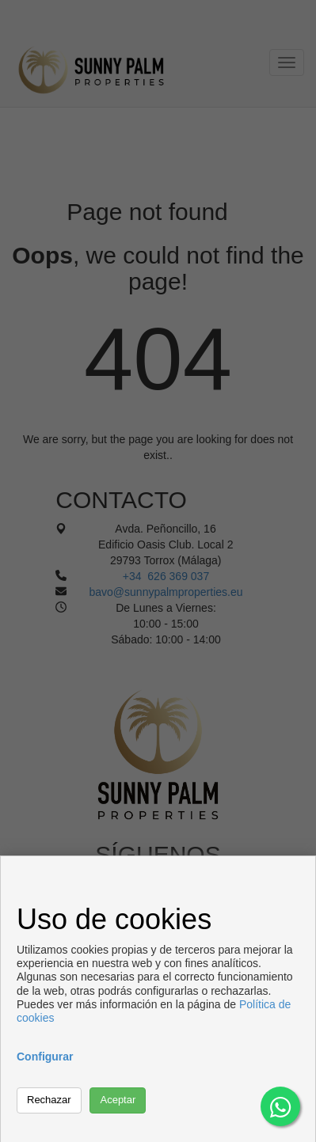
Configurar (45, 1056)
